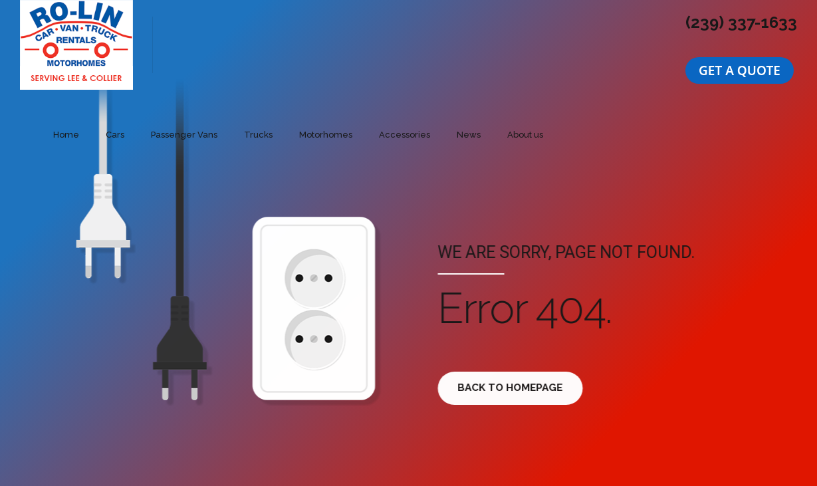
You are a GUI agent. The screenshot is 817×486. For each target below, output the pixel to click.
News (469, 135)
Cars (115, 135)
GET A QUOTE (739, 70)
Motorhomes (325, 135)
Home (66, 135)
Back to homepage (514, 388)
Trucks (258, 135)
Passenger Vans (184, 135)
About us (525, 135)
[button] (739, 70)
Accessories (404, 135)
